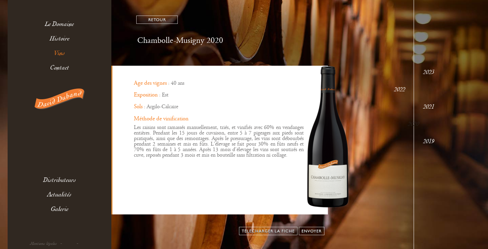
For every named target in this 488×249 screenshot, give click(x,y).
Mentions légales (43, 243)
